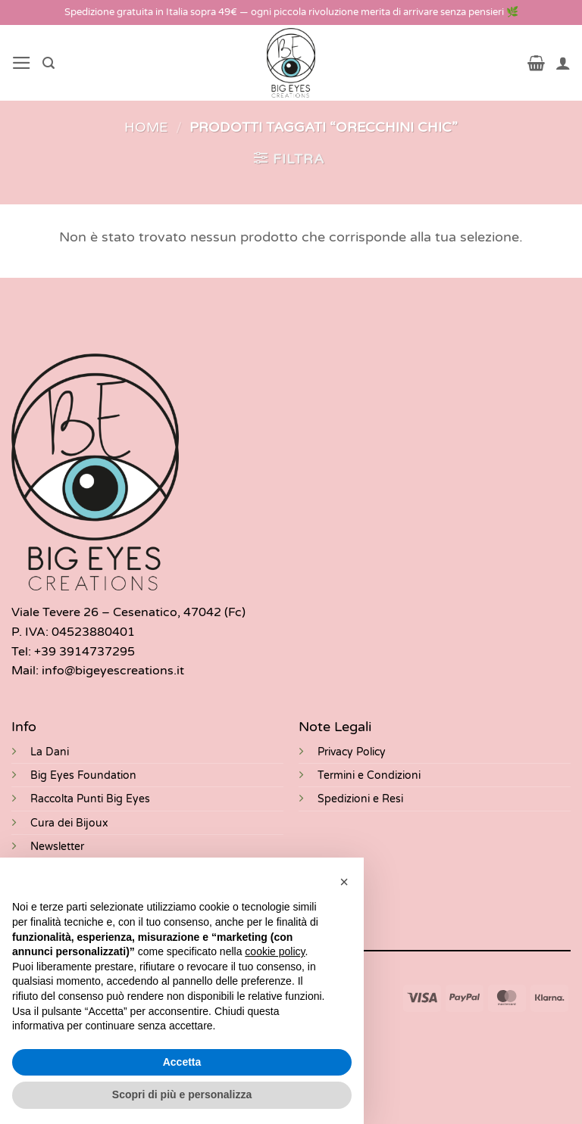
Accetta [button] (182, 1062)
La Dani (49, 752)
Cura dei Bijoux (69, 823)
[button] (21, 63)
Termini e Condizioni (369, 775)
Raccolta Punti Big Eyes (90, 798)
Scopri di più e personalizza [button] (182, 1094)
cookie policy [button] (275, 951)
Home (145, 127)
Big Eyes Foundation (83, 775)
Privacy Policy (352, 752)
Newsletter (57, 846)
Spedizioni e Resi (360, 798)
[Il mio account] (563, 62)
